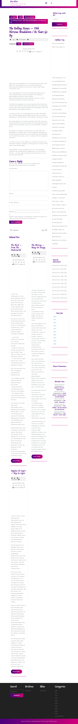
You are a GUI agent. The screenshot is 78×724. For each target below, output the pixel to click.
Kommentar (13, 168)
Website (11, 211)
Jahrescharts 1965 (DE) (59, 283)
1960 (54, 316)
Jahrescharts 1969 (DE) (59, 298)
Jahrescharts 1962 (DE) (59, 272)
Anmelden (43, 690)
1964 (54, 328)
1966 (20, 17)
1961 (54, 319)
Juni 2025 (28, 690)
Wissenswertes (29, 17)
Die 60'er (13, 17)
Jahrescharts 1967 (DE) (59, 290)
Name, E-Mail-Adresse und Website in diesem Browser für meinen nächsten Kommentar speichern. (28, 217)
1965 (54, 331)
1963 (54, 325)
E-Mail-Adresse (14, 202)
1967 (54, 338)
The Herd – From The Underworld (16, 247)
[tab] (46, 3)
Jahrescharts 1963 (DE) (59, 276)
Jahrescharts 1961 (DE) (59, 269)
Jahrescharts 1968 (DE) (59, 294)
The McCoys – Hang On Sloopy (38, 246)
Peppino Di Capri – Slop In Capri (18, 472)
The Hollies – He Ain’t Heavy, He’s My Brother (59, 407)
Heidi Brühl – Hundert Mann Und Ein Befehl (59, 395)
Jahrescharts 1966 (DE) (59, 287)
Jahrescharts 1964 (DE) (59, 280)
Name (11, 193)
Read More (17, 461)
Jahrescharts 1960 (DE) (59, 265)
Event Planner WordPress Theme (33, 721)
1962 (54, 322)
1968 (54, 341)
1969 (54, 344)
